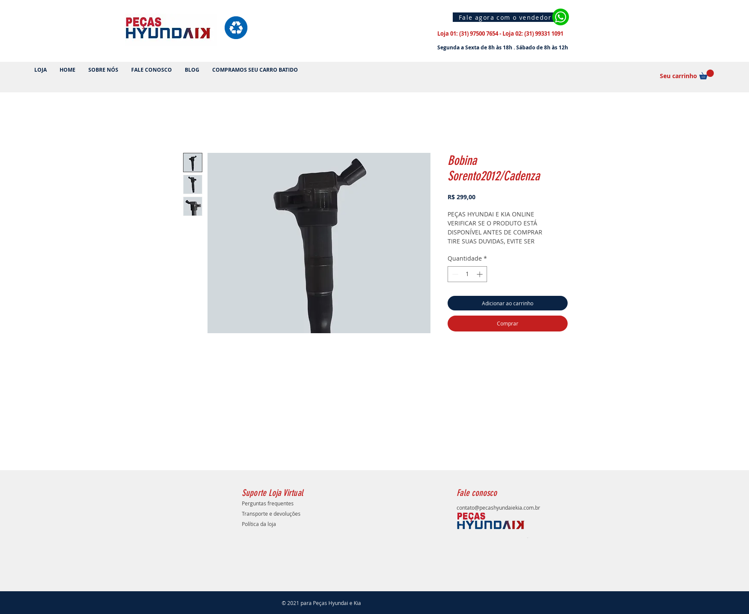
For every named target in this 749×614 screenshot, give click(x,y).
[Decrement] (454, 274)
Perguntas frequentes (268, 503)
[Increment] (480, 274)
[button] (706, 74)
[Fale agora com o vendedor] (506, 17)
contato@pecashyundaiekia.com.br (498, 507)
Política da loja (259, 523)
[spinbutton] (467, 274)
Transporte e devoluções (271, 513)
